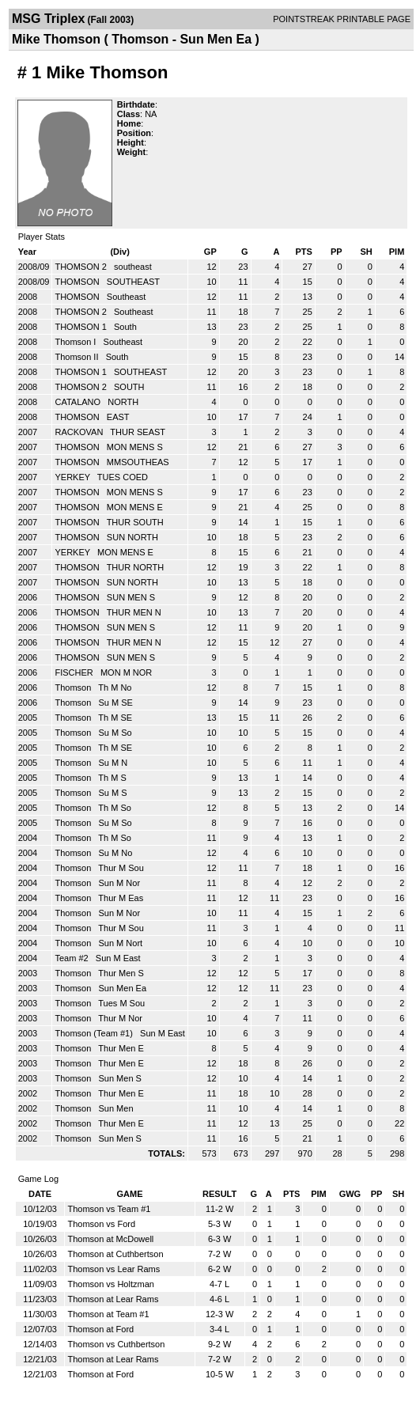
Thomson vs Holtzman (110, 1284)
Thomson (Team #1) (94, 1033)
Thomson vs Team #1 (108, 1209)
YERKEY (74, 477)
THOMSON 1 (81, 326)
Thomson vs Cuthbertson (116, 1344)
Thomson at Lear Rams (112, 1299)
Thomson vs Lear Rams (113, 1269)
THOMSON (78, 281)
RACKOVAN (80, 432)
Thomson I (76, 342)
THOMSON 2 (81, 266)
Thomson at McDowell (110, 1239)
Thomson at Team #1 (108, 1314)
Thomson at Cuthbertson (115, 1254)
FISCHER (75, 672)
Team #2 (72, 958)
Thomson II (77, 357)
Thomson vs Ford (101, 1224)
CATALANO (79, 402)
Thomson (74, 687)
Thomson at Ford (100, 1329)
